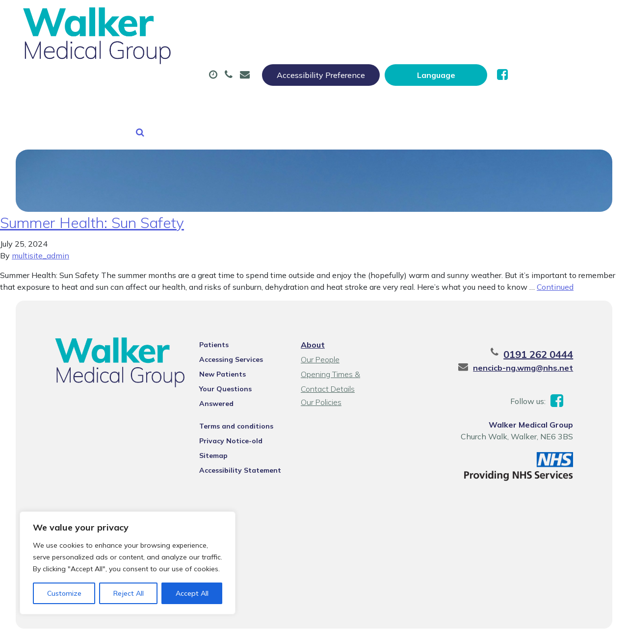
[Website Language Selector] (533, 18)
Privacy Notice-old (227, 402)
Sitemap (209, 416)
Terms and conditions (232, 387)
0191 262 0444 (547, 328)
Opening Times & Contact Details (345, 349)
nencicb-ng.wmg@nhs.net (532, 342)
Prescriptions (324, 48)
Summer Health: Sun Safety (92, 196)
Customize (64, 593)
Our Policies (320, 376)
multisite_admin (40, 229)
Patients (210, 318)
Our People (319, 333)
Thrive (595, 618)
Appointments (235, 48)
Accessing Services (227, 333)
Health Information (267, 83)
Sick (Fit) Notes (415, 48)
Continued (555, 261)
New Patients (162, 83)
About (154, 48)
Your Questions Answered (239, 362)
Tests (490, 48)
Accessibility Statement (236, 431)
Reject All (128, 593)
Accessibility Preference (418, 18)
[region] (128, 562)
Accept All (192, 593)
